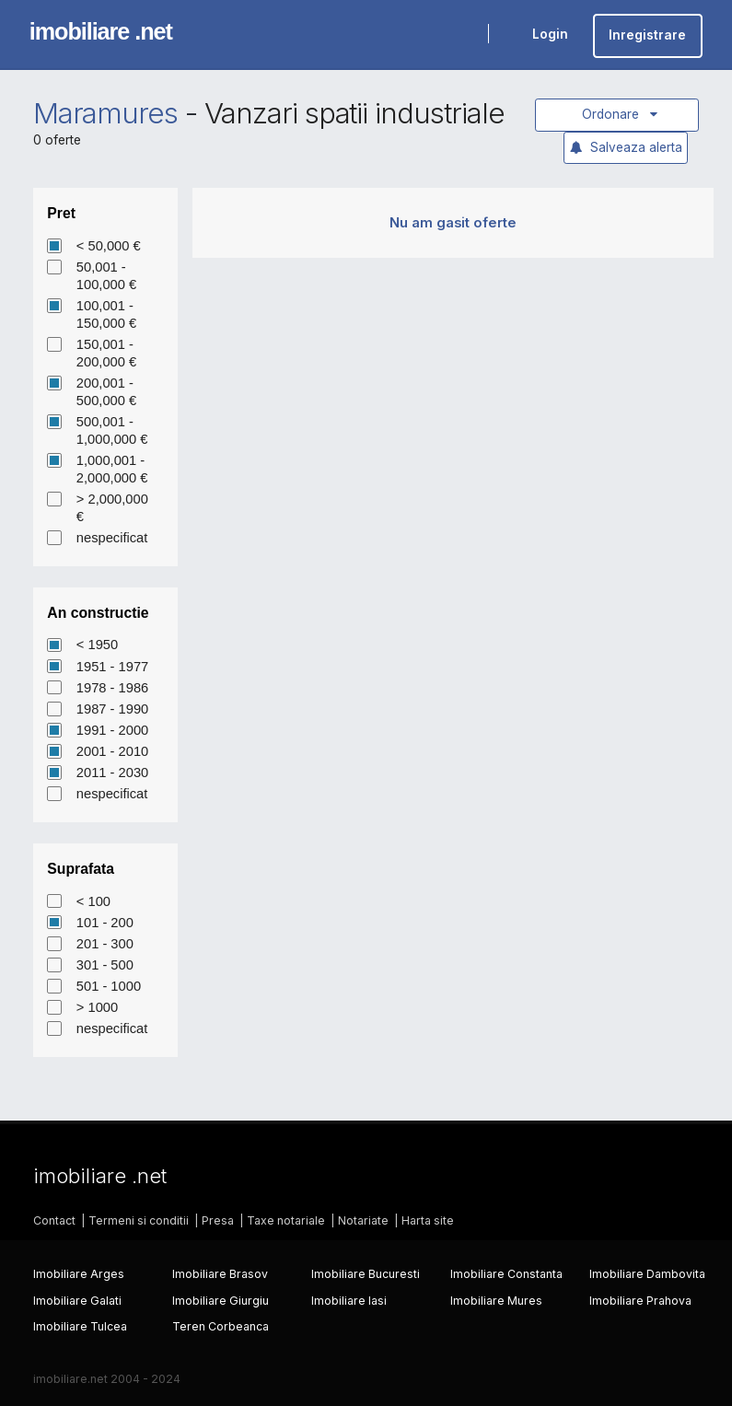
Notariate (363, 1220)
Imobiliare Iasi (349, 1300)
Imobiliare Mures (496, 1300)
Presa (218, 1220)
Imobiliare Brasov (220, 1274)
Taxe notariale (286, 1220)
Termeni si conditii (138, 1220)
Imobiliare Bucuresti (365, 1274)
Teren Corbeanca (220, 1326)
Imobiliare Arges (78, 1274)
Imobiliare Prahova (640, 1300)
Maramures (106, 113)
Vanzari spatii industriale (354, 113)
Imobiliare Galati (77, 1300)
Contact (54, 1220)
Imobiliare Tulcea (80, 1326)
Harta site (427, 1220)
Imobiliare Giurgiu (220, 1300)
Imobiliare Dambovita (647, 1274)
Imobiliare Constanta (506, 1274)
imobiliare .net (100, 31)
